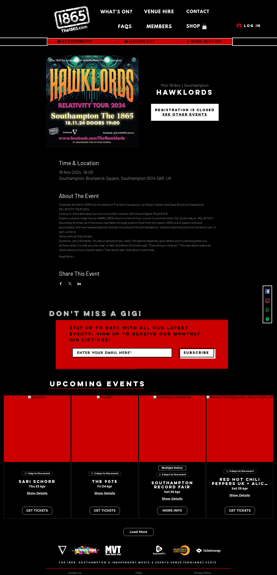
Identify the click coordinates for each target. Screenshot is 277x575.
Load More (138, 532)
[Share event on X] (70, 283)
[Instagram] (267, 300)
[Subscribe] (196, 352)
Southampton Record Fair (172, 485)
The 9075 (105, 482)
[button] (204, 26)
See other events (184, 114)
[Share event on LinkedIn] (79, 283)
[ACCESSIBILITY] (75, 41)
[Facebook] (267, 291)
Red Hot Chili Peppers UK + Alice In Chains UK (240, 481)
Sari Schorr (37, 482)
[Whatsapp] (267, 309)
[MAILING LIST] (139, 41)
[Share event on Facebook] (60, 283)
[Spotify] (267, 319)
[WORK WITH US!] (204, 41)
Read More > (67, 256)
